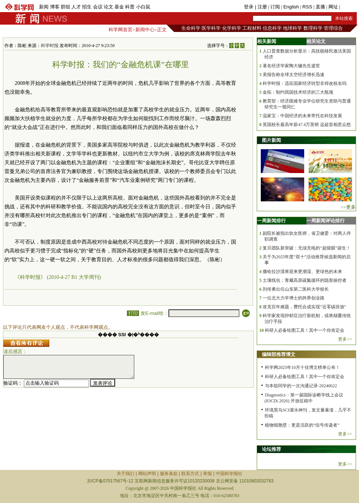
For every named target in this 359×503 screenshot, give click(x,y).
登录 (249, 7)
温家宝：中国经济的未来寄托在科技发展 (302, 115)
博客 (55, 7)
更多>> (345, 339)
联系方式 (190, 473)
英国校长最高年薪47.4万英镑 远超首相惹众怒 (307, 124)
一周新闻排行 (271, 220)
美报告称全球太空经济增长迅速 (293, 74)
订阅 (275, 7)
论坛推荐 (271, 449)
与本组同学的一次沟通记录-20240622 (301, 385)
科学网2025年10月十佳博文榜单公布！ (302, 367)
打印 (133, 313)
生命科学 (190, 28)
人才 (76, 7)
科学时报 (49, 45)
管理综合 (333, 28)
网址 (333, 7)
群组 (65, 7)
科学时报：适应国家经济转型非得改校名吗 (304, 83)
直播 (320, 7)
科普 (130, 7)
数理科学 (313, 28)
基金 (119, 7)
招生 (87, 7)
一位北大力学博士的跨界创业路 (293, 298)
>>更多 (348, 207)
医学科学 (211, 28)
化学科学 (231, 28)
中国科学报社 (229, 473)
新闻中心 (144, 29)
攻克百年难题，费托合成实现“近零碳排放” (304, 306)
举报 (207, 473)
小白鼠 (143, 7)
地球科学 (292, 28)
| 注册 (261, 7)
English (291, 7)
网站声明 (147, 473)
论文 (108, 7)
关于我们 (125, 473)
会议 (98, 7)
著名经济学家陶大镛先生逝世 (291, 65)
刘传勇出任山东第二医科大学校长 (296, 289)
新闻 (44, 7)
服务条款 (169, 473)
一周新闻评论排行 (325, 220)
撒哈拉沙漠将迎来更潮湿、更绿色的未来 (302, 271)
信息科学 (272, 28)
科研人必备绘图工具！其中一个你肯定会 (304, 330)
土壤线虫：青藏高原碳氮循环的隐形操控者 (304, 280)
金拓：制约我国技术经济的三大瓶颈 (298, 92)
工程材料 (252, 28)
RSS (307, 7)
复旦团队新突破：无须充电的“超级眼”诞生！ (307, 248)
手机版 (348, 7)
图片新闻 (271, 140)
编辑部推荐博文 (278, 354)
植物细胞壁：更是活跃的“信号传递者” (302, 425)
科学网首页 (120, 29)
